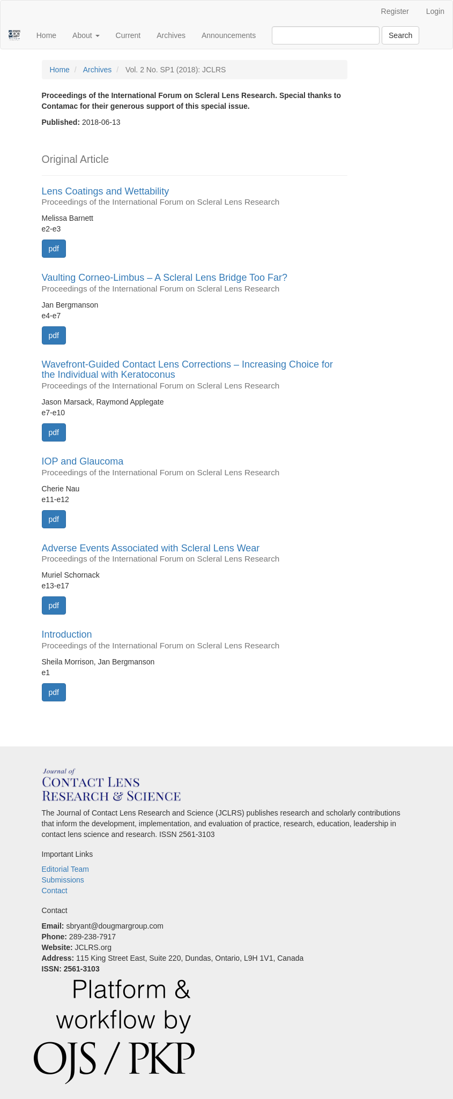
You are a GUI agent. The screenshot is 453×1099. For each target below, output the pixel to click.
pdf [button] (54, 248)
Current (128, 35)
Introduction (194, 640)
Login (435, 11)
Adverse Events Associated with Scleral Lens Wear (194, 554)
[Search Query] (326, 35)
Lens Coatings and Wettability (194, 197)
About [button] (85, 35)
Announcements (229, 35)
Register (395, 11)
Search (400, 35)
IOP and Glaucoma (194, 467)
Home (46, 35)
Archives (171, 35)
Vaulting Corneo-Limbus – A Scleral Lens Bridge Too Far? (194, 283)
